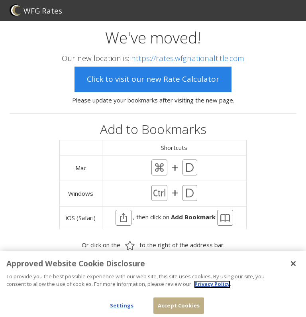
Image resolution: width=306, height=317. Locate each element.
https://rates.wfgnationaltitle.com (187, 58)
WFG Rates (36, 10)
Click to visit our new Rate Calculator (153, 79)
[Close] (293, 267)
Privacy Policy (212, 287)
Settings (122, 308)
